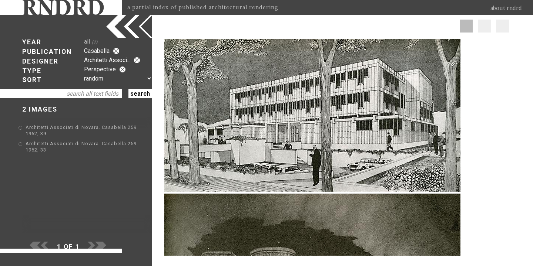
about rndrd (506, 8)
